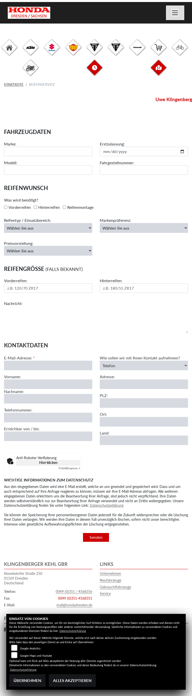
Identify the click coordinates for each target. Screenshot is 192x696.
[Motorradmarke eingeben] (48, 151)
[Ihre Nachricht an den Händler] (96, 319)
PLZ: (104, 417)
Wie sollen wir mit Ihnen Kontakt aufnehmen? (140, 379)
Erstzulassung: (112, 144)
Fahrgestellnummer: (117, 162)
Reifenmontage (80, 207)
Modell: (10, 162)
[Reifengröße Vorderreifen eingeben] (48, 288)
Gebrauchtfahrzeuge (115, 587)
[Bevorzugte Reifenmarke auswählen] (144, 228)
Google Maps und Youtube (36, 655)
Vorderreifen (19, 207)
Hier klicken (48, 462)
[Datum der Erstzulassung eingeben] (144, 151)
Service (105, 593)
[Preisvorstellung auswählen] (48, 251)
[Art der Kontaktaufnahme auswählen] (144, 387)
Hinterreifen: (111, 280)
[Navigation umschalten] (175, 13)
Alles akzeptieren (72, 680)
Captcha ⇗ (69, 468)
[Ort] (144, 443)
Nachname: (14, 412)
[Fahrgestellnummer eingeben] (144, 170)
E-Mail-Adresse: (19, 379)
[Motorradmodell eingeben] (48, 170)
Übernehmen (27, 680)
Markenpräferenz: (115, 220)
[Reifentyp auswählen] (48, 228)
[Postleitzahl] (144, 424)
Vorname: (12, 398)
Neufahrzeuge (110, 580)
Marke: (10, 144)
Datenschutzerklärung (107, 505)
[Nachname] (48, 420)
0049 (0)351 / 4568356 (74, 591)
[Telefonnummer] (48, 439)
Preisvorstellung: (18, 243)
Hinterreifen (49, 207)
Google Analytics (30, 648)
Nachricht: (13, 303)
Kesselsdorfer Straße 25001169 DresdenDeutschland (23, 578)
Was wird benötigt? (21, 200)
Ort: (103, 435)
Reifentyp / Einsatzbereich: (27, 220)
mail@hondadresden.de (74, 605)
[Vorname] (48, 405)
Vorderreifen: (15, 280)
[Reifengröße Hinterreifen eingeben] (144, 288)
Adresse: (107, 398)
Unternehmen (110, 573)
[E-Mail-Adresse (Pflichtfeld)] (48, 387)
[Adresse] (144, 406)
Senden (96, 537)
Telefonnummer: (18, 431)
